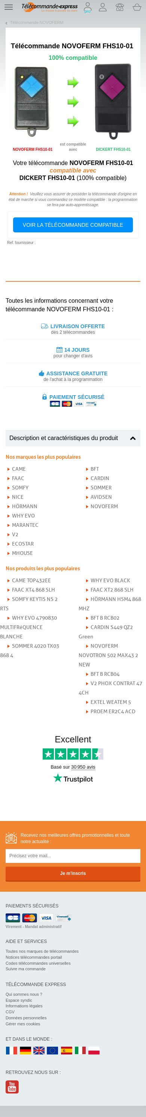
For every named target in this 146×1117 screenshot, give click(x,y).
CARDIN (100, 478)
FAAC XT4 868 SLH (33, 590)
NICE (18, 497)
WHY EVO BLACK (110, 580)
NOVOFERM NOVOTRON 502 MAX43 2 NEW (108, 655)
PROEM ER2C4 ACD (113, 711)
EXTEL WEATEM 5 (111, 702)
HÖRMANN (24, 506)
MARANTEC (25, 525)
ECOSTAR (23, 544)
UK (39, 1051)
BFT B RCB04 (105, 674)
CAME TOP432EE (31, 580)
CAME (19, 469)
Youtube (12, 1087)
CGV (10, 1012)
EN (53, 1051)
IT (80, 1051)
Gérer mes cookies (23, 1024)
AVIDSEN (101, 497)
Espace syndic (19, 1000)
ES (67, 1051)
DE (25, 1051)
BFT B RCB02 (105, 618)
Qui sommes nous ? (24, 994)
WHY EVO (23, 516)
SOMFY (20, 488)
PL (94, 1051)
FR (12, 1051)
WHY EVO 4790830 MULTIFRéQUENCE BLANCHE (28, 627)
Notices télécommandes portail (34, 957)
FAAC (18, 478)
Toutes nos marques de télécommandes (42, 951)
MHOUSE (22, 553)
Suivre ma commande (26, 969)
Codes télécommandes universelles (38, 963)
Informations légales (24, 1006)
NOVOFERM (104, 506)
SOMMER (101, 488)
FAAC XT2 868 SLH (112, 590)
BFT (95, 469)
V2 (15, 534)
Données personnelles (26, 1018)
